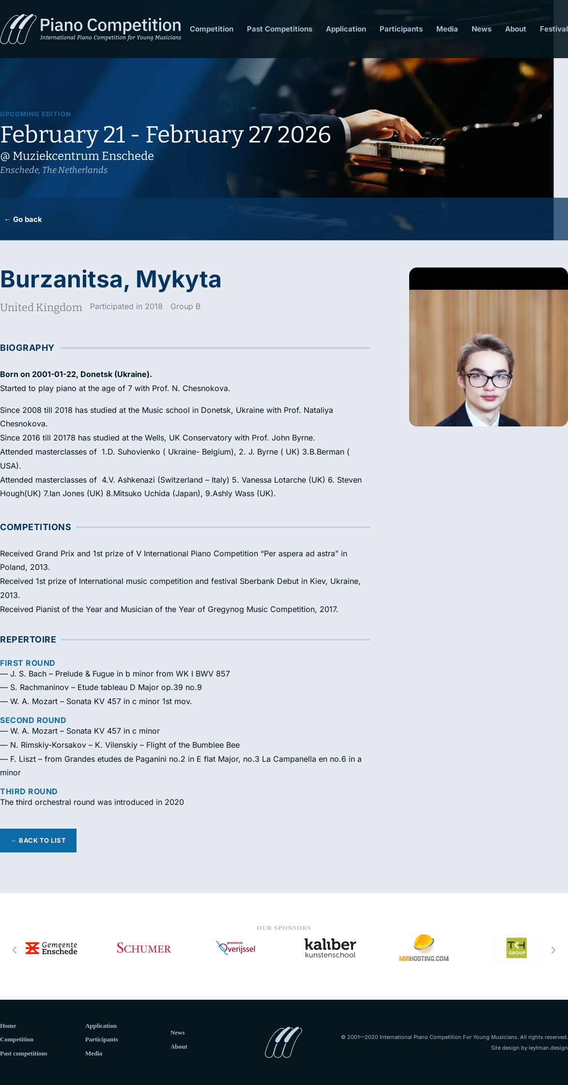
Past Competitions (279, 28)
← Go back (23, 219)
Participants (401, 28)
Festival (554, 28)
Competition (211, 28)
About (515, 28)
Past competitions (23, 1053)
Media (447, 28)
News (481, 28)
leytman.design (548, 1047)
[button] (14, 950)
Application (346, 28)
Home (8, 1025)
